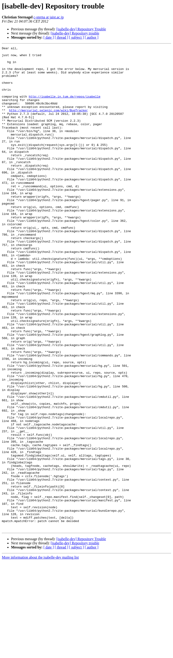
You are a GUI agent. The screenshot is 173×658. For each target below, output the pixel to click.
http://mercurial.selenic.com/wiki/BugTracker (48, 123)
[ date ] (48, 37)
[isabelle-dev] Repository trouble (75, 33)
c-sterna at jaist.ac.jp (49, 17)
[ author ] (92, 37)
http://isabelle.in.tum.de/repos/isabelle (64, 107)
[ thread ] (61, 37)
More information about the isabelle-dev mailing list (40, 654)
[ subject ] (76, 37)
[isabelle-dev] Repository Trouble (81, 29)
